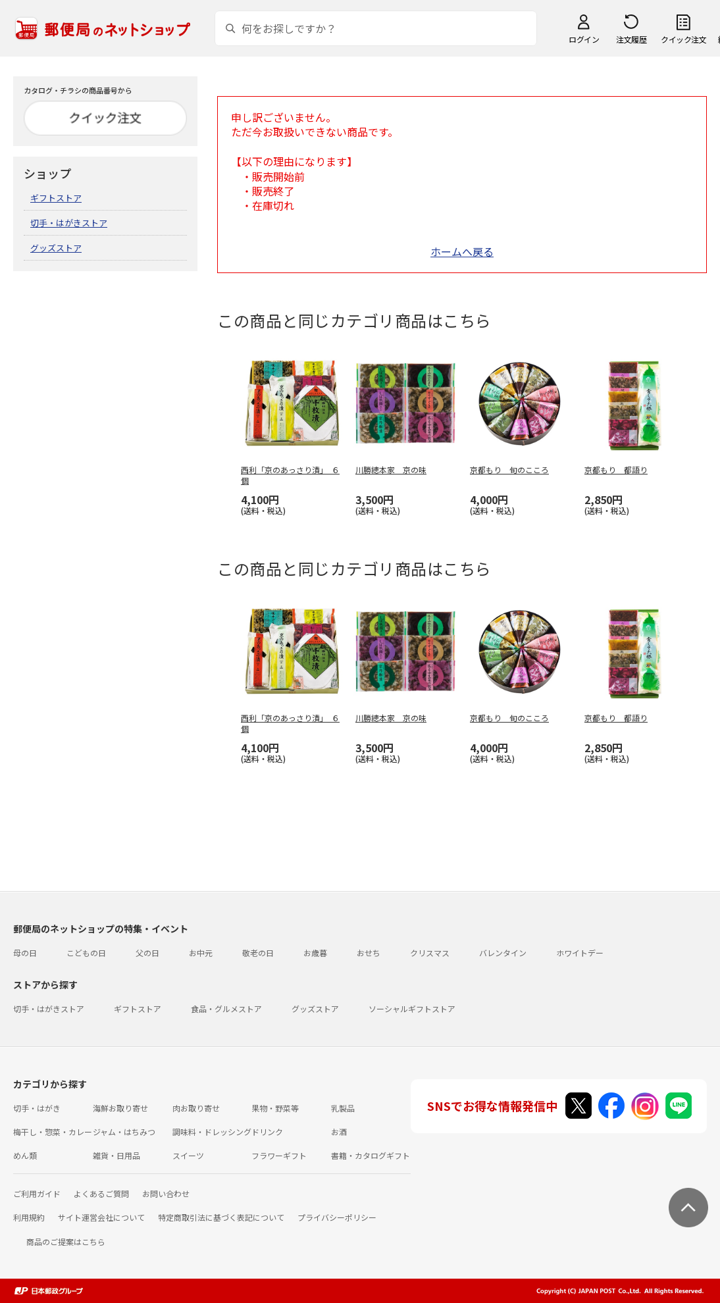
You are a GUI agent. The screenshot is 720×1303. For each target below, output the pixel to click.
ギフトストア (56, 198)
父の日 (147, 952)
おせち (368, 952)
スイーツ (188, 1155)
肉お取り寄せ (196, 1107)
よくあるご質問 (101, 1193)
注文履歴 (631, 39)
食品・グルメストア (226, 1008)
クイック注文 (683, 39)
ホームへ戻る (462, 251)
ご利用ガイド (37, 1193)
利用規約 (29, 1217)
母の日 (25, 952)
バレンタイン (503, 952)
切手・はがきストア (68, 223)
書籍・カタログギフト (370, 1155)
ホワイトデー (580, 952)
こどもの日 (86, 952)
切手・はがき (37, 1107)
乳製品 (343, 1107)
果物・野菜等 (275, 1107)
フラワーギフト (279, 1155)
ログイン (584, 39)
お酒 (339, 1131)
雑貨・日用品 (116, 1155)
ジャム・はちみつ (124, 1131)
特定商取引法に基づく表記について (221, 1217)
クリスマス (430, 952)
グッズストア (56, 248)
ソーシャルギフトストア (412, 1008)
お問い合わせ (166, 1193)
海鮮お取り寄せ (120, 1107)
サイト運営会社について (101, 1217)
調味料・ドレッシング (211, 1131)
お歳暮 (315, 952)
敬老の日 (258, 952)
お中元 (201, 952)
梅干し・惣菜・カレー (52, 1131)
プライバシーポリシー (336, 1217)
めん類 (25, 1155)
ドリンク (267, 1131)
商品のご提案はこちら (65, 1241)
